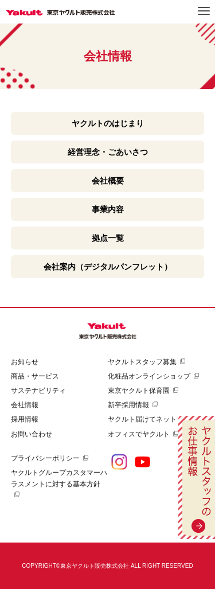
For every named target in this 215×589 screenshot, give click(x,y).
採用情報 (24, 419)
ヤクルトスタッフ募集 (142, 362)
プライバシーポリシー (45, 458)
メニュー (204, 10)
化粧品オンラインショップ (149, 376)
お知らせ (24, 362)
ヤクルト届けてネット (142, 419)
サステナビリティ (38, 391)
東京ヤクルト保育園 (139, 391)
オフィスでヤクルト (139, 434)
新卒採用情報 (128, 405)
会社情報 (24, 405)
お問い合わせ (31, 434)
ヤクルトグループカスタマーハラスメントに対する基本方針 (59, 478)
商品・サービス (35, 376)
